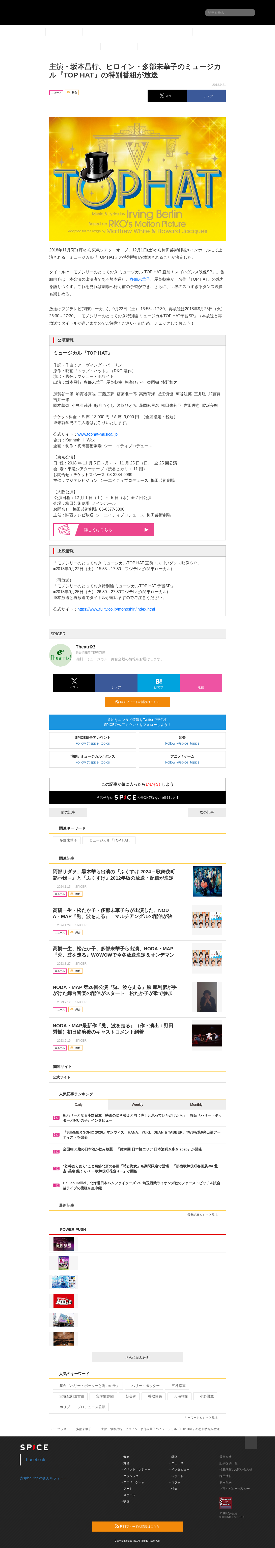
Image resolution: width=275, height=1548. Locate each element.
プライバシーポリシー (234, 1488)
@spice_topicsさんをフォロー (43, 1478)
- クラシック (130, 1476)
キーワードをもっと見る (203, 1418)
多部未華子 (140, 279)
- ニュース (176, 1463)
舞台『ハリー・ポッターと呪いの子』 (87, 1386)
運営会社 (225, 1457)
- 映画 (125, 1501)
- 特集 (173, 1488)
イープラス (58, 1429)
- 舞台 (125, 1463)
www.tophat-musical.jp (98, 434)
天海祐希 (179, 1396)
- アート (127, 1488)
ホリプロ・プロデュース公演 (80, 1407)
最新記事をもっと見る (204, 1215)
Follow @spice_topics (93, 743)
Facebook (35, 1459)
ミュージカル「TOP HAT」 (108, 840)
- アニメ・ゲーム (133, 1482)
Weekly (137, 1105)
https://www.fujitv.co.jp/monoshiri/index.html (116, 609)
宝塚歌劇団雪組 (69, 1396)
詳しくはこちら (116, 530)
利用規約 (225, 1482)
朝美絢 (128, 1396)
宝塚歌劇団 (103, 1396)
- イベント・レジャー (136, 1469)
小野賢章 (205, 1396)
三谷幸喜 (176, 1386)
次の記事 (211, 812)
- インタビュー (179, 1469)
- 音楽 (125, 1457)
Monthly (196, 1105)
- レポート (176, 1476)
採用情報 (225, 1476)
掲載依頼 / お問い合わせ (235, 1469)
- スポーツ (128, 1495)
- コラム (175, 1482)
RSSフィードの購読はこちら (140, 702)
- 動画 (173, 1457)
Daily (78, 1105)
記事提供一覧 (228, 1463)
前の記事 (63, 812)
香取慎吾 (153, 1396)
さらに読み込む (152, 1357)
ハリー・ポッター (143, 1386)
